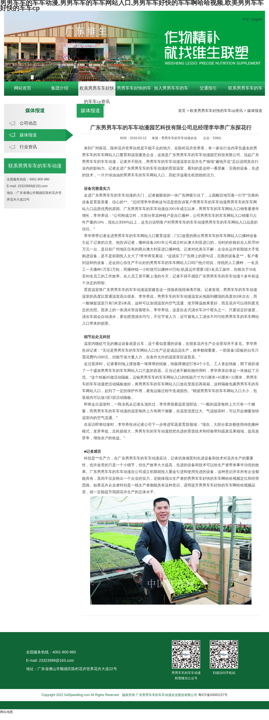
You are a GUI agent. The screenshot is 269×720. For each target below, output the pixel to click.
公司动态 (28, 123)
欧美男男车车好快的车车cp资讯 (97, 91)
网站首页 (22, 88)
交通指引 (208, 88)
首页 (182, 110)
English (257, 19)
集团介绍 (59, 88)
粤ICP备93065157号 (213, 695)
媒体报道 (28, 135)
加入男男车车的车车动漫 (171, 91)
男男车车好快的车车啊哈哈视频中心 (134, 91)
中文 (246, 19)
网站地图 (6, 712)
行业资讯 (28, 147)
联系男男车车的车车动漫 (245, 91)
